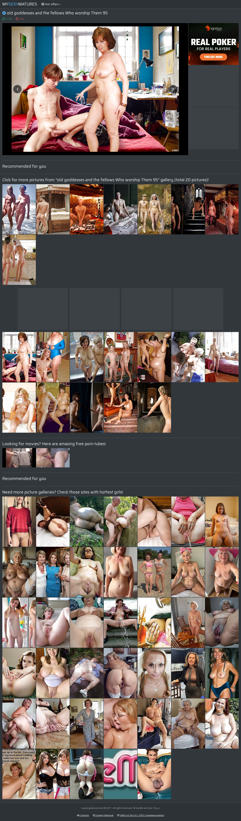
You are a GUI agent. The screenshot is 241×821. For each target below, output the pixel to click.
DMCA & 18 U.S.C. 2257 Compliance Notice (140, 815)
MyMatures (19, 4)
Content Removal (103, 815)
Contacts (83, 815)
